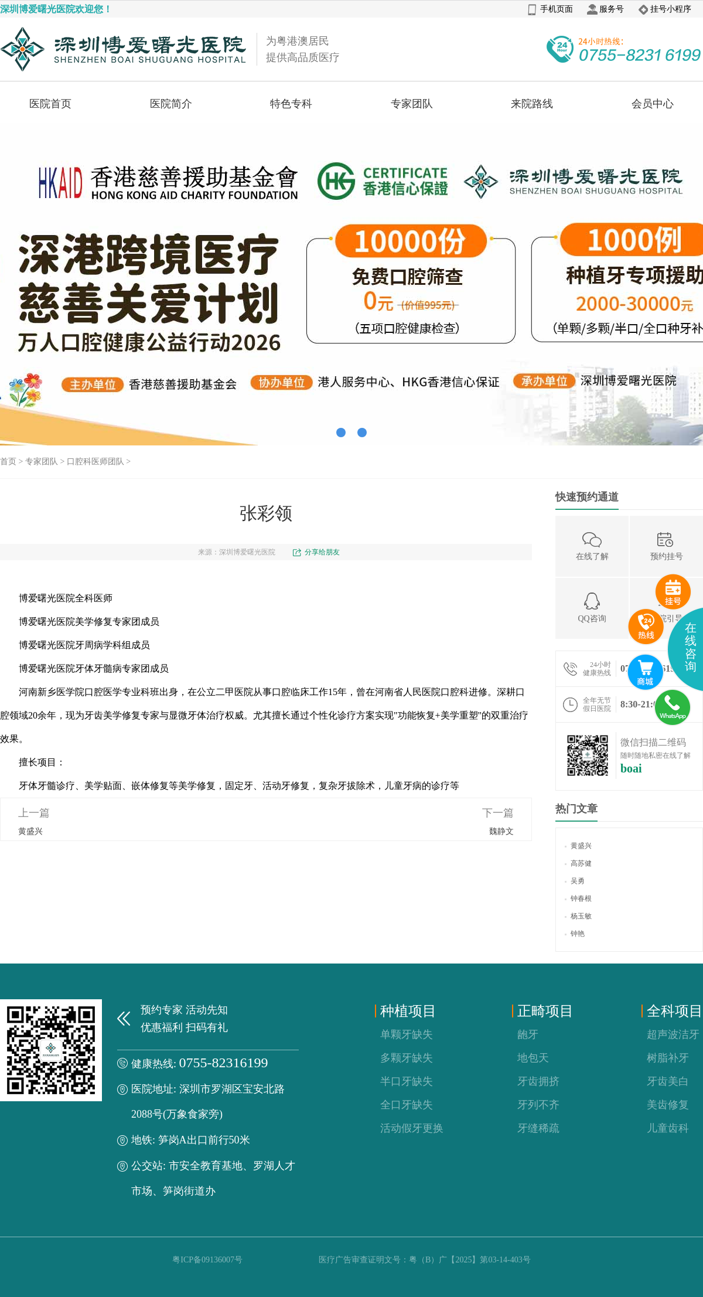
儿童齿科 (668, 1128)
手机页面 (550, 9)
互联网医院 (645, 672)
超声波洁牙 (673, 1034)
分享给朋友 (322, 552)
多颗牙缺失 (406, 1058)
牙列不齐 (538, 1105)
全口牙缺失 (406, 1105)
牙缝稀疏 (538, 1128)
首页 (8, 461)
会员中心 (653, 104)
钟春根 (578, 898)
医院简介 (171, 104)
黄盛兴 (30, 831)
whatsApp (673, 708)
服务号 (605, 9)
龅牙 (527, 1034)
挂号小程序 (664, 9)
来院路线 (532, 104)
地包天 (533, 1058)
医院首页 (50, 104)
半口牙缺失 (406, 1081)
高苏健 (578, 863)
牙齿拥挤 (538, 1081)
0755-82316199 (223, 1062)
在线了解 (592, 545)
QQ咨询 (592, 607)
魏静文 (501, 831)
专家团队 (412, 104)
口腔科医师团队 (95, 461)
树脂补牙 (668, 1058)
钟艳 (575, 934)
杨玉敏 (578, 916)
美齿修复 (668, 1105)
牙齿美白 (668, 1081)
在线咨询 (691, 647)
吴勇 (575, 881)
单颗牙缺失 (406, 1034)
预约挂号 (666, 545)
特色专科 (291, 104)
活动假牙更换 (411, 1128)
